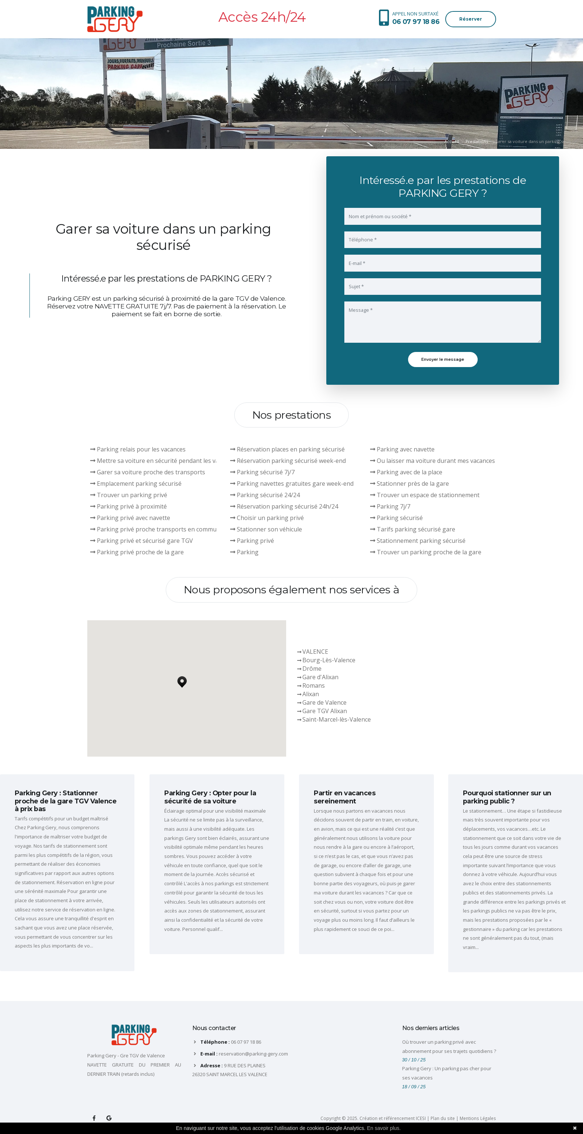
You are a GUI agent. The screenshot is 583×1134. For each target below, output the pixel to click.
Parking (244, 552)
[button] (182, 679)
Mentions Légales (478, 1118)
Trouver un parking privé (128, 495)
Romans (313, 685)
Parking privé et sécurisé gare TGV (141, 541)
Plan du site (443, 1118)
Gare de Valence (324, 702)
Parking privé (252, 541)
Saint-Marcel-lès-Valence (336, 719)
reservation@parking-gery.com (253, 1053)
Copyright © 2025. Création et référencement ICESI (373, 1118)
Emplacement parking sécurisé (136, 483)
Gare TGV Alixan (324, 711)
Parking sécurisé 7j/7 (262, 472)
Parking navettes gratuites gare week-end (292, 483)
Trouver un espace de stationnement (425, 495)
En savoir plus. (384, 1128)
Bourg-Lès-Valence (328, 660)
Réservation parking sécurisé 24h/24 (284, 506)
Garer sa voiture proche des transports (147, 472)
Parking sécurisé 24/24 (265, 495)
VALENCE (315, 652)
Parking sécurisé (396, 518)
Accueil (452, 141)
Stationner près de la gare (409, 483)
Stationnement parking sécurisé (418, 541)
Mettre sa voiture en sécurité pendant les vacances (163, 461)
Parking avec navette (402, 449)
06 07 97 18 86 (246, 1042)
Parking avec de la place (406, 472)
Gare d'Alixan (320, 677)
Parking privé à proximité (128, 506)
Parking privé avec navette (130, 518)
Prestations (477, 141)
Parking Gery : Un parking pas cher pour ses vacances (446, 1073)
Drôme (312, 668)
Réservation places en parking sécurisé (287, 449)
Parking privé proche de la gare (137, 552)
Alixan (310, 694)
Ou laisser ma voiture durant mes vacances (432, 461)
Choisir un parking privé (267, 518)
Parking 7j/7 (390, 506)
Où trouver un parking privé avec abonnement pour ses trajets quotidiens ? (449, 1046)
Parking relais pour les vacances (138, 449)
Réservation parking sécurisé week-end (288, 461)
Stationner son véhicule (266, 529)
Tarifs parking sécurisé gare (412, 529)
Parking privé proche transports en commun (155, 529)
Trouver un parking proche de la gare (425, 552)
